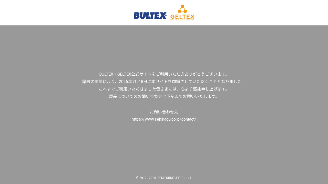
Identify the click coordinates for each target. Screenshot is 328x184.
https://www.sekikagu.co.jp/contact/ (164, 119)
